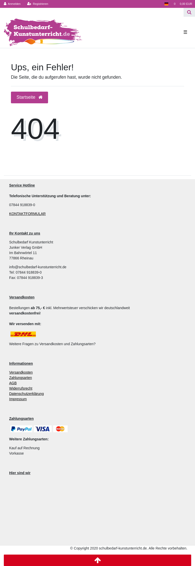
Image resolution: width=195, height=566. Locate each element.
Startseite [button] (29, 97)
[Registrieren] (37, 4)
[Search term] (92, 12)
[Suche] (189, 12)
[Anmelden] (12, 4)
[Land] (166, 4)
